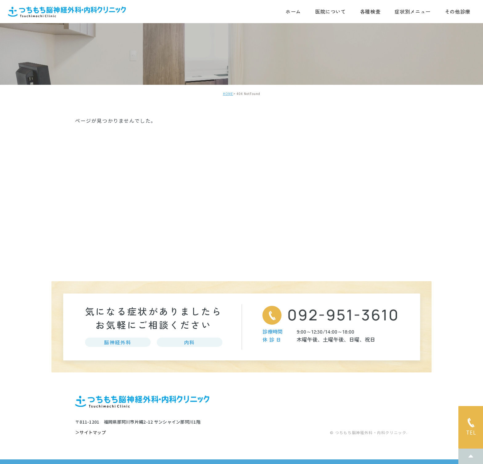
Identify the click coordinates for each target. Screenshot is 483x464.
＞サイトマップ (90, 432)
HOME (228, 93)
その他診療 (457, 11)
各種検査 (370, 11)
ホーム (293, 11)
